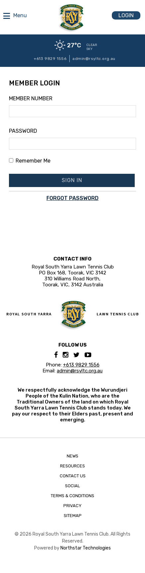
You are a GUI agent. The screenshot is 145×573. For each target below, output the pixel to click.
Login (126, 15)
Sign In (72, 180)
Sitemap (73, 515)
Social (72, 485)
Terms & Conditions (72, 495)
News (72, 456)
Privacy (72, 505)
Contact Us (73, 475)
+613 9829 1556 (50, 58)
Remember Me (29, 161)
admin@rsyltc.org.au (93, 58)
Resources (72, 465)
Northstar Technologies (85, 548)
